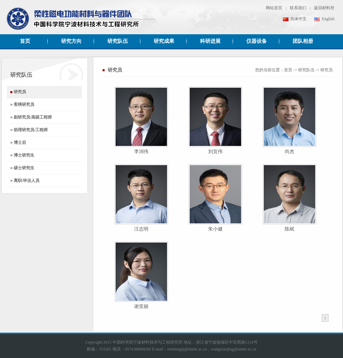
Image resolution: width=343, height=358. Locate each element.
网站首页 (274, 7)
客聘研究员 (24, 104)
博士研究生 (24, 155)
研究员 (326, 69)
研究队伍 (117, 41)
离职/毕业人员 (26, 180)
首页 (25, 41)
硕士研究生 (24, 167)
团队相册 (303, 41)
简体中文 (295, 18)
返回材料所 (324, 7)
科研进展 (210, 41)
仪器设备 (256, 41)
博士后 (20, 142)
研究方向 (71, 41)
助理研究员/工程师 (31, 129)
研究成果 (164, 41)
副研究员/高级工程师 (33, 117)
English (324, 18)
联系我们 (298, 7)
